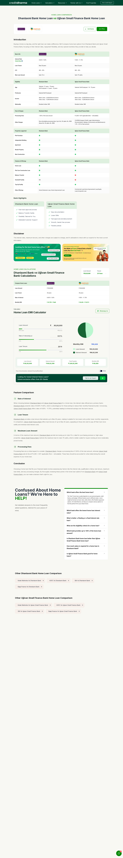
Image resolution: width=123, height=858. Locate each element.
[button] (86, 492)
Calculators (50, 3)
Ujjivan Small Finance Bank (53, 403)
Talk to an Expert (90, 378)
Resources (62, 3)
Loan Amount (87, 271)
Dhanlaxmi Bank (90, 44)
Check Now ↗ (19, 61)
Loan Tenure (23, 346)
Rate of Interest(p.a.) (25, 336)
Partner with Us (76, 3)
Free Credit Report (107, 2)
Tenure (99, 271)
